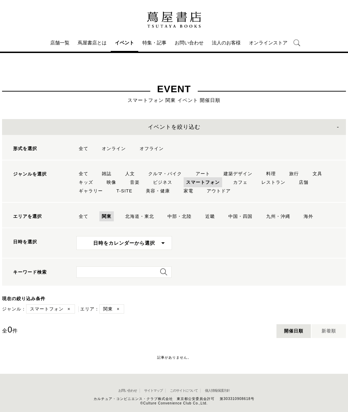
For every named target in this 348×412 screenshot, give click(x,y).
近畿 (210, 216)
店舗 (303, 182)
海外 (308, 216)
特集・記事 (154, 42)
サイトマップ (153, 390)
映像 (111, 182)
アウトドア (219, 190)
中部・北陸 (179, 216)
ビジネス (162, 182)
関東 (106, 216)
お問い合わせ (189, 42)
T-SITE (124, 190)
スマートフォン (203, 182)
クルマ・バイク (165, 173)
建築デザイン (238, 173)
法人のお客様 (226, 42)
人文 (130, 173)
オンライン (114, 148)
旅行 (294, 173)
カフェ (240, 182)
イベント (124, 42)
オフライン (152, 148)
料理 (271, 173)
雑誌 (106, 173)
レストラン (273, 182)
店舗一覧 (59, 42)
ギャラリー (91, 190)
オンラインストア (268, 42)
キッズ (86, 182)
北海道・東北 (139, 216)
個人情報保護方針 (217, 390)
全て (83, 148)
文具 (317, 173)
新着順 (329, 331)
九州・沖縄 (278, 216)
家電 (188, 190)
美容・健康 (158, 190)
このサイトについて (184, 390)
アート (203, 173)
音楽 (135, 182)
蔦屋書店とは (92, 42)
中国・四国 (240, 216)
